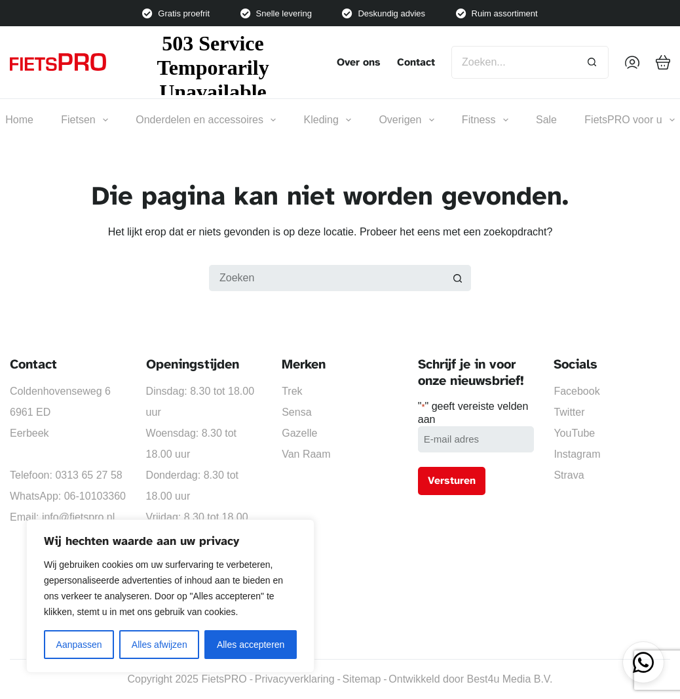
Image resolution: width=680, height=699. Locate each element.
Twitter (569, 412)
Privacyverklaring (295, 679)
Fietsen (84, 120)
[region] (170, 596)
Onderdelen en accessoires (206, 120)
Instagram (577, 454)
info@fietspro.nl (78, 517)
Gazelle (299, 433)
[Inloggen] (632, 62)
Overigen (406, 120)
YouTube (574, 433)
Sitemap (362, 679)
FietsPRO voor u (629, 120)
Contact (416, 62)
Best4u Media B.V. (509, 679)
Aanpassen (79, 644)
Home (19, 119)
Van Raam (306, 454)
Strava (569, 475)
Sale (546, 119)
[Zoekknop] (592, 62)
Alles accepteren (251, 644)
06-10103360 (95, 496)
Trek (292, 391)
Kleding (328, 120)
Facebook (576, 391)
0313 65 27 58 (88, 475)
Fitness (485, 120)
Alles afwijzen (159, 644)
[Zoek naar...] (513, 62)
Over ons (359, 62)
